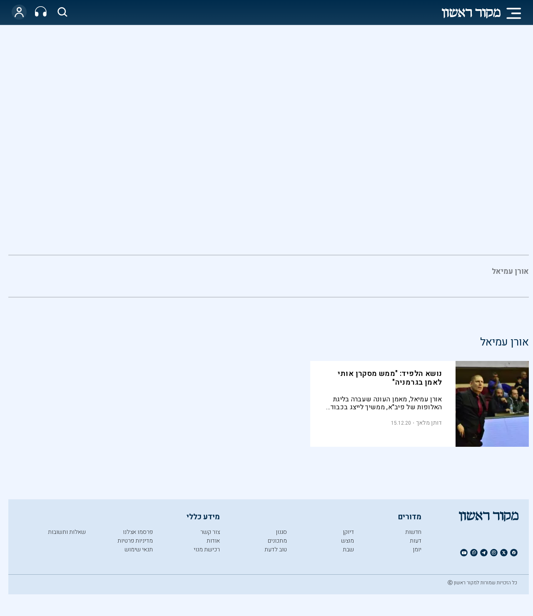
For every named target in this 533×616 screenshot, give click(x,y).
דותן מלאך (429, 422)
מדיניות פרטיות (135, 540)
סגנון (281, 532)
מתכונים (277, 540)
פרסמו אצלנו (138, 532)
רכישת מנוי (207, 549)
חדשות (413, 532)
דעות (415, 540)
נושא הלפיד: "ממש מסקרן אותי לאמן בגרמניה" (390, 378)
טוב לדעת (275, 549)
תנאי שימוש (139, 549)
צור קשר (210, 532)
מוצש (347, 540)
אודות (213, 540)
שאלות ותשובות (67, 532)
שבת (348, 549)
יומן (417, 549)
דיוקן (348, 532)
